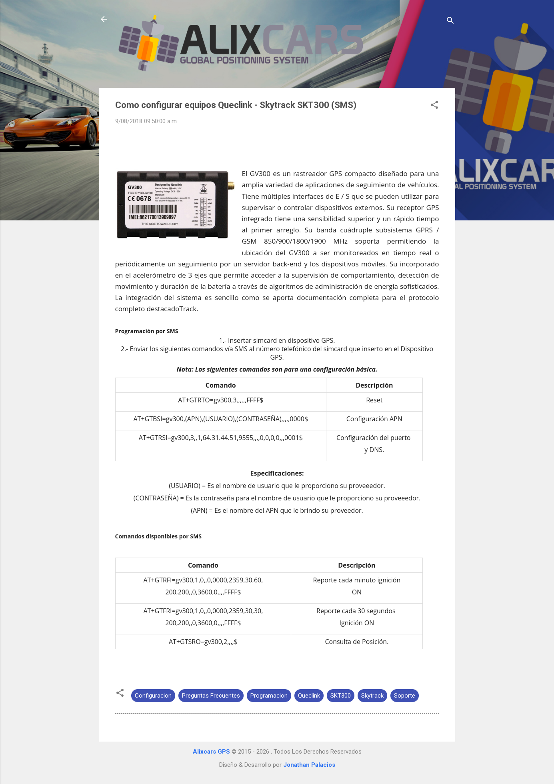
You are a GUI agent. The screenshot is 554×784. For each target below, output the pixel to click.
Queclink (309, 695)
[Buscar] (450, 22)
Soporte (404, 695)
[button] (434, 106)
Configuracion (153, 695)
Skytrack (372, 695)
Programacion (269, 695)
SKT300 (340, 695)
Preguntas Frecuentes (211, 695)
